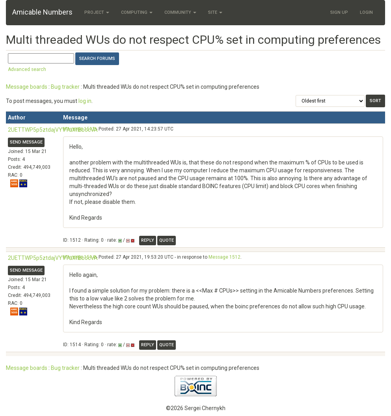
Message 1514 (79, 257)
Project (96, 12)
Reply (147, 240)
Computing (137, 12)
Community (180, 12)
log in (84, 101)
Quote (166, 240)
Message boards (26, 87)
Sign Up (339, 12)
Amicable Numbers (42, 12)
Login (366, 12)
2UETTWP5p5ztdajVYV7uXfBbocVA (53, 130)
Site (215, 12)
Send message (26, 142)
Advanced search (27, 69)
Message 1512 (79, 129)
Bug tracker (65, 87)
